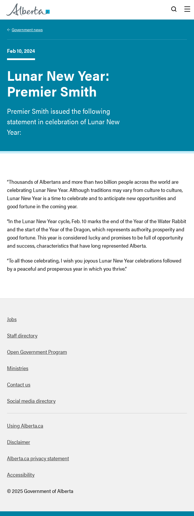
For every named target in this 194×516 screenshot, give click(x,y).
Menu (187, 9)
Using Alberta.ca (25, 425)
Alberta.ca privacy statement (38, 458)
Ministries (17, 368)
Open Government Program (37, 351)
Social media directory (31, 400)
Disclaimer (18, 441)
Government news (27, 29)
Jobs (12, 319)
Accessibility (20, 474)
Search (174, 9)
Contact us (18, 384)
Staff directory (22, 335)
